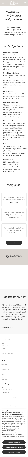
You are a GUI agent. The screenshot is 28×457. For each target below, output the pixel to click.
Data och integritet (7, 353)
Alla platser (4, 379)
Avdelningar (4, 346)
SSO (22, 405)
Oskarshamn (5, 369)
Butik (2, 387)
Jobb (2, 351)
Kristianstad (4, 372)
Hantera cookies (6, 356)
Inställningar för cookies (14, 452)
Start (2, 343)
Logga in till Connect (14, 406)
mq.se (14, 397)
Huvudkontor (5, 392)
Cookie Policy (11, 429)
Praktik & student (6, 390)
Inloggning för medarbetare (12, 405)
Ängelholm (4, 364)
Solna (3, 367)
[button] (25, 3)
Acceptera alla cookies (14, 442)
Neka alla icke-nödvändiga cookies (14, 447)
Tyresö (3, 377)
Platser (3, 348)
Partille (3, 374)
